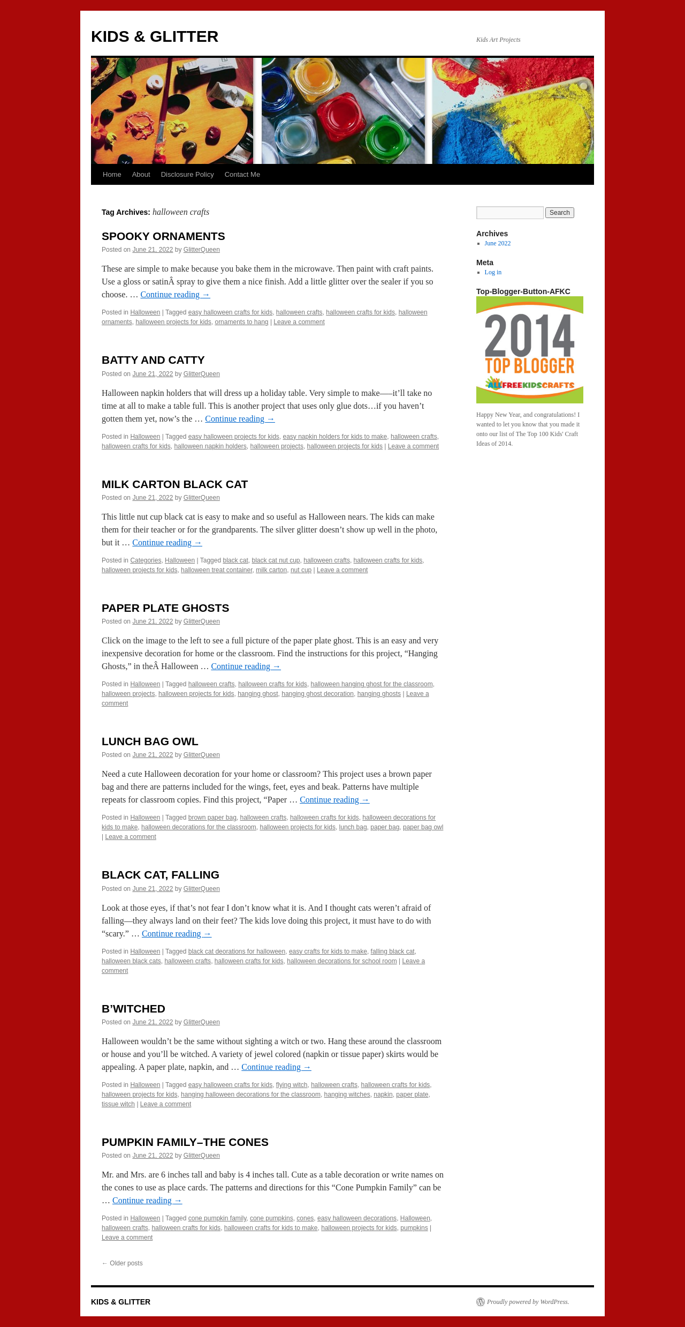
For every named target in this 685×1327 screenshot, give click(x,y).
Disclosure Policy (187, 174)
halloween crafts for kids (360, 312)
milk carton (271, 570)
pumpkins (414, 1228)
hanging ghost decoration (317, 694)
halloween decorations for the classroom (198, 827)
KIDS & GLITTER (154, 36)
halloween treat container (216, 570)
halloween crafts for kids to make (271, 1228)
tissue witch (118, 1104)
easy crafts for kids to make (328, 951)
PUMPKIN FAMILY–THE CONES (185, 1142)
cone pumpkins (271, 1218)
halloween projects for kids (173, 322)
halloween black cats (131, 961)
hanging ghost (258, 694)
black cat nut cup (276, 560)
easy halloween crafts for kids (230, 312)
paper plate (412, 1094)
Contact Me (242, 174)
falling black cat (393, 951)
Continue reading (175, 294)
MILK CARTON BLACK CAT (175, 484)
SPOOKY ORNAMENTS (163, 236)
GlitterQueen (202, 249)
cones (305, 1218)
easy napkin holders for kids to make (335, 436)
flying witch (292, 1085)
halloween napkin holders (210, 446)
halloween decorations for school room (342, 961)
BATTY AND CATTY (153, 360)
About (141, 174)
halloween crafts (299, 312)
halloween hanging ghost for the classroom (372, 684)
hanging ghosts (379, 694)
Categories (145, 560)
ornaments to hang (241, 322)
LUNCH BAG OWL (150, 741)
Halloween (145, 312)
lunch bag (353, 827)
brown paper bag (212, 817)
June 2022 (498, 243)
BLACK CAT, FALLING (160, 874)
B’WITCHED (133, 1008)
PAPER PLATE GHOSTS (165, 608)
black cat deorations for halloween (236, 951)
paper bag (384, 827)
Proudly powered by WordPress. (528, 1302)
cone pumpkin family (217, 1218)
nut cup (301, 570)
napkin (383, 1094)
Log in (493, 272)
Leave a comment (298, 322)
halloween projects (276, 446)
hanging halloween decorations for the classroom (251, 1094)
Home (112, 174)
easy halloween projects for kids (233, 436)
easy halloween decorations (357, 1218)
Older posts (122, 1263)
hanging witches (347, 1094)
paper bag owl (423, 827)
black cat (235, 560)
